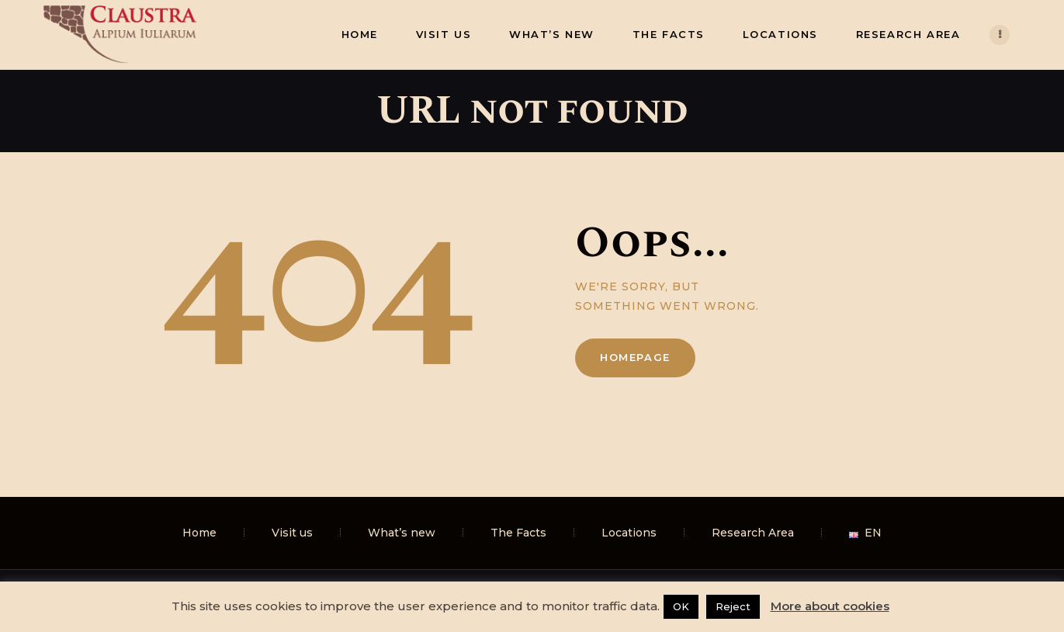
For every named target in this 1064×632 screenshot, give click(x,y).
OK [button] (681, 606)
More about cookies (830, 606)
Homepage (635, 358)
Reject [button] (733, 606)
